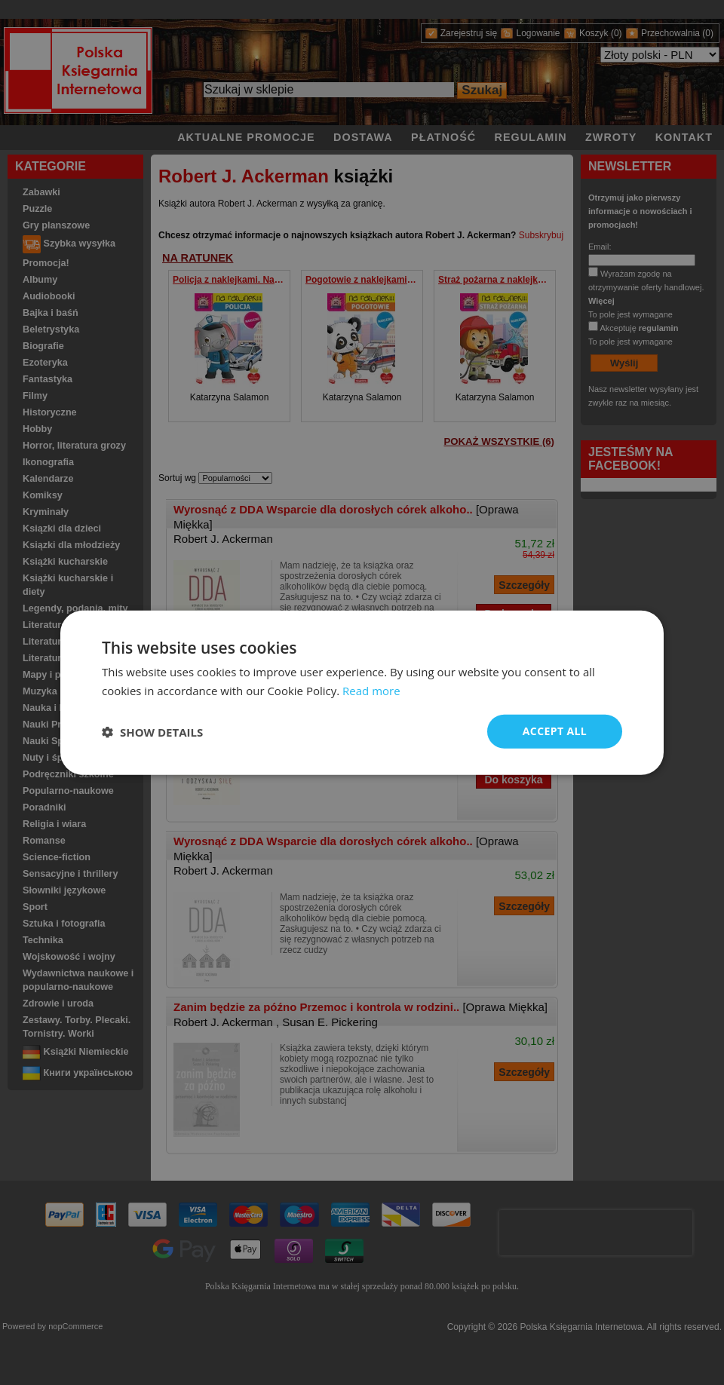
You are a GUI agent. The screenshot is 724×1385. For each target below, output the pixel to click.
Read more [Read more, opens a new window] (371, 689)
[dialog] (362, 692)
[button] (152, 731)
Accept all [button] (555, 731)
